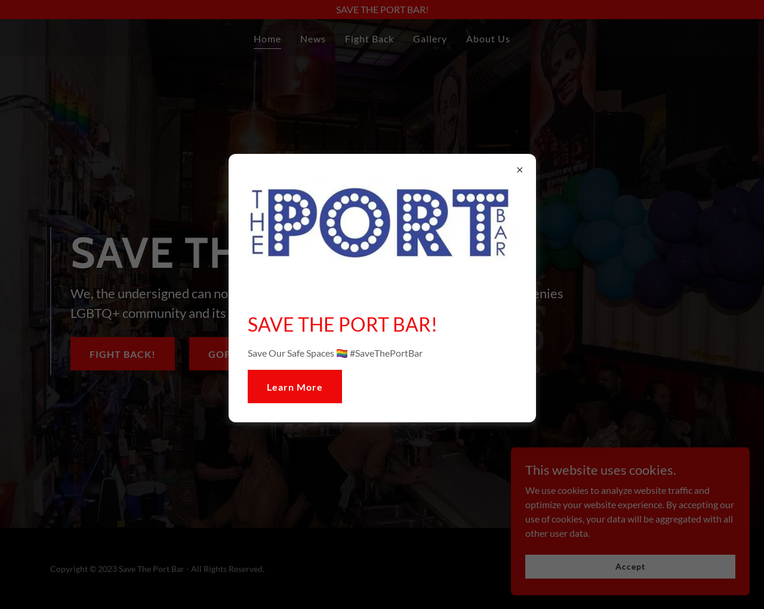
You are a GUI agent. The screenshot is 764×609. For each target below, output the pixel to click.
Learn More (295, 386)
